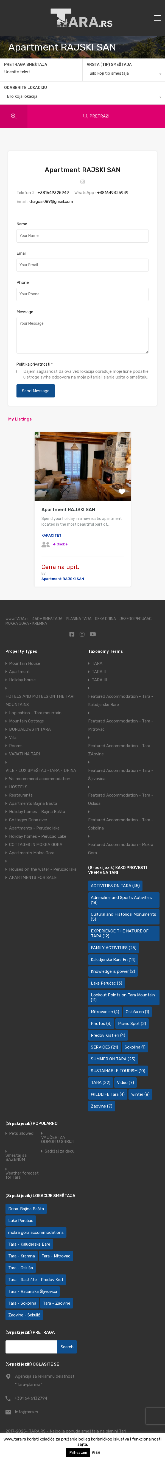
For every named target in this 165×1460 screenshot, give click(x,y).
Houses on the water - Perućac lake (43, 869)
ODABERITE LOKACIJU (25, 87)
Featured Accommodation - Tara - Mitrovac (120, 725)
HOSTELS (18, 786)
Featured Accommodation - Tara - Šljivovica (120, 774)
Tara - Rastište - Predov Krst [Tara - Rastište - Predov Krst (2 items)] (35, 1279)
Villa (12, 737)
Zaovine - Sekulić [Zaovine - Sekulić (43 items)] (24, 1315)
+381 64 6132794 (31, 1398)
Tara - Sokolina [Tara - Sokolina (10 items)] (22, 1303)
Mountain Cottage (26, 721)
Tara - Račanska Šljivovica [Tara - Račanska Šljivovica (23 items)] (32, 1291)
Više (95, 1452)
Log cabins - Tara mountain (35, 712)
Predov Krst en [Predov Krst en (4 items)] (108, 1035)
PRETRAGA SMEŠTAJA (25, 65)
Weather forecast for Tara (22, 1175)
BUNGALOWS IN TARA (30, 729)
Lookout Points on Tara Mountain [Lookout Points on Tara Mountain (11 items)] (123, 997)
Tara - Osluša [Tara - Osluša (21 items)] (20, 1267)
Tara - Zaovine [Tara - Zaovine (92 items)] (56, 1303)
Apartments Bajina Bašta (33, 803)
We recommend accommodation (39, 778)
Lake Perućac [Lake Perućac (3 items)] (106, 983)
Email (21, 253)
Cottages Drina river (28, 819)
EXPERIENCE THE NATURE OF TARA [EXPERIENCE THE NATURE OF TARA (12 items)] (120, 933)
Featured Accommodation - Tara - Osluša (120, 799)
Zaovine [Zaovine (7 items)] (101, 1106)
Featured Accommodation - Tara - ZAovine (120, 749)
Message (24, 311)
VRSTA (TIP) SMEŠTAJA (109, 64)
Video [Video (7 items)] (125, 1082)
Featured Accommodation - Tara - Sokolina (120, 824)
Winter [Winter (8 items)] (140, 1094)
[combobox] (124, 74)
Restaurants (21, 795)
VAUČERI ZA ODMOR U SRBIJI (57, 1140)
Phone (22, 282)
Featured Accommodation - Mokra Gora (120, 848)
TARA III (99, 679)
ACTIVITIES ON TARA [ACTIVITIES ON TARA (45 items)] (115, 885)
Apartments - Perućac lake (34, 828)
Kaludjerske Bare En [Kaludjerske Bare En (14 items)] (113, 959)
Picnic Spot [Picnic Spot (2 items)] (132, 1023)
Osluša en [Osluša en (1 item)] (137, 1011)
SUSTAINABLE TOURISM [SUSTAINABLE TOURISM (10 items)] (118, 1070)
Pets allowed (21, 1133)
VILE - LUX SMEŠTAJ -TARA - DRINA (40, 770)
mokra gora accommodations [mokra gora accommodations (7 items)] (36, 1232)
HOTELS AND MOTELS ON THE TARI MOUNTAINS (39, 700)
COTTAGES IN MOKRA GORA (35, 844)
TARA (97, 663)
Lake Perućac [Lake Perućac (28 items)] (20, 1220)
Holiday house (22, 679)
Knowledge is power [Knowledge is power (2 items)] (113, 971)
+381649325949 (53, 192)
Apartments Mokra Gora (31, 852)
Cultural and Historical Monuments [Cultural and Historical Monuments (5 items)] (123, 917)
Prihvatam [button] (78, 1452)
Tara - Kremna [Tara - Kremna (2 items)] (21, 1256)
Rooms (16, 745)
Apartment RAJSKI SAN (68, 509)
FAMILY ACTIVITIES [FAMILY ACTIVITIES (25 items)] (113, 947)
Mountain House (24, 663)
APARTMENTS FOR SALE (33, 877)
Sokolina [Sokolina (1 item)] (135, 1047)
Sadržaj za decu (59, 1151)
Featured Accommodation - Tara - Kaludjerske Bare (120, 700)
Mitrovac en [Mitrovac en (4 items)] (105, 1011)
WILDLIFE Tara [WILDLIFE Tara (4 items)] (108, 1094)
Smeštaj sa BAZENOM (16, 1157)
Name (21, 224)
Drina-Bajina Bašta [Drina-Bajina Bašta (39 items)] (26, 1208)
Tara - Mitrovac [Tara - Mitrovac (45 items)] (55, 1256)
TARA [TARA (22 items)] (100, 1082)
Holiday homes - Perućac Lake (37, 836)
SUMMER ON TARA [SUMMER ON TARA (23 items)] (113, 1059)
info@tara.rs (26, 1411)
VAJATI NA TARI (24, 754)
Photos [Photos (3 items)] (101, 1023)
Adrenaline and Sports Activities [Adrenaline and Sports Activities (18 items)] (121, 900)
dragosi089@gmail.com (51, 201)
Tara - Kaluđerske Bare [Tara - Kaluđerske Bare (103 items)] (29, 1244)
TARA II (99, 671)
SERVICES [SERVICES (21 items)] (104, 1047)
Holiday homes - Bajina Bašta (37, 811)
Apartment (19, 671)
